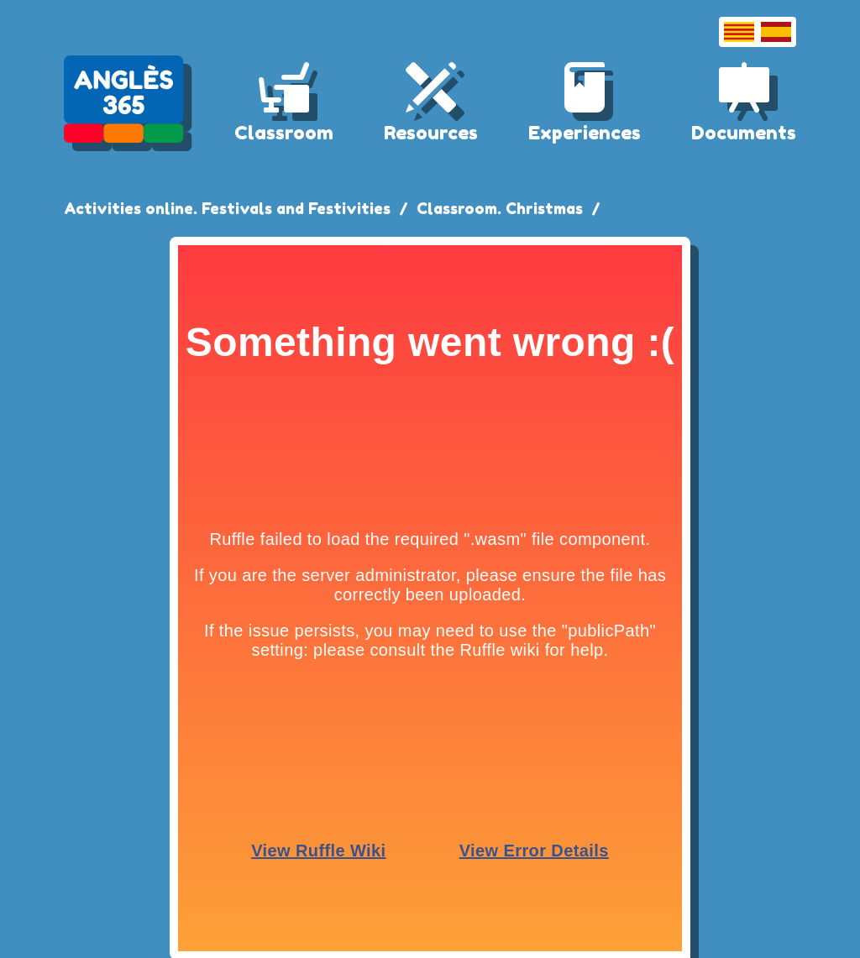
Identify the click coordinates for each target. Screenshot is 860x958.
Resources (431, 133)
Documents (743, 133)
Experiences (584, 133)
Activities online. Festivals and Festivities (227, 208)
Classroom (283, 133)
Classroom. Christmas (500, 208)
